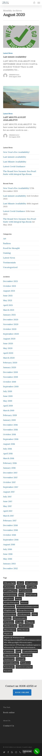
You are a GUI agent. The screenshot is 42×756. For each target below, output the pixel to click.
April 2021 (8, 305)
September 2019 (10, 386)
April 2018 (8, 453)
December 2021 (10, 281)
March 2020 (9, 358)
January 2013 (9, 563)
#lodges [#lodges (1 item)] (19, 622)
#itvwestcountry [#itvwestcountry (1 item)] (19, 618)
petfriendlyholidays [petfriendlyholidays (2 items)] (11, 663)
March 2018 (8, 458)
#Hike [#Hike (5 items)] (34, 614)
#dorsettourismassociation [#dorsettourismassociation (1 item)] (27, 606)
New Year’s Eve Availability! (16, 152)
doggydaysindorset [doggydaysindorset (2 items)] (11, 655)
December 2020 (10, 319)
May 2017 (7, 506)
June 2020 (8, 343)
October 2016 (9, 535)
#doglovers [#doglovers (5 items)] (8, 599)
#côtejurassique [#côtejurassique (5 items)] (10, 595)
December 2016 (10, 525)
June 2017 (7, 501)
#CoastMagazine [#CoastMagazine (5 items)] (10, 591)
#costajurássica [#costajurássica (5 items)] (25, 591)
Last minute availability (14, 157)
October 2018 (9, 434)
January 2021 (9, 314)
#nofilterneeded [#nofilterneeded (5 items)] (10, 626)
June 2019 (8, 396)
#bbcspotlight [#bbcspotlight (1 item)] (9, 583)
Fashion (7, 243)
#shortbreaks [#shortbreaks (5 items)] (23, 630)
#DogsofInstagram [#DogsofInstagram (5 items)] (11, 603)
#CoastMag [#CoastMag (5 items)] (31, 587)
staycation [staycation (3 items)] (8, 671)
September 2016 (10, 539)
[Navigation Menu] (39, 3)
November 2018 (10, 429)
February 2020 (10, 362)
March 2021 (8, 310)
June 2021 (7, 295)
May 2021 (7, 300)
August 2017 (9, 492)
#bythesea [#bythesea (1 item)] (20, 587)
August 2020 (9, 338)
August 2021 (9, 291)
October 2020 (9, 329)
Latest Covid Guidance (14, 166)
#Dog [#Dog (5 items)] (21, 595)
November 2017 (10, 477)
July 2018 (7, 448)
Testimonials (9, 262)
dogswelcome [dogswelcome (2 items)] (26, 655)
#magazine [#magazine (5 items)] (29, 622)
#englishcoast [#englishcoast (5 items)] (9, 610)
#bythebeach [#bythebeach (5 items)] (9, 587)
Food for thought (11, 248)
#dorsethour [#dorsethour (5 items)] (9, 606)
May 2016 (7, 559)
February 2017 (9, 520)
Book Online (22, 692)
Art (4, 238)
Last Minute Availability (14, 161)
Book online (9, 712)
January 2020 (9, 367)
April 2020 (8, 353)
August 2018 (9, 444)
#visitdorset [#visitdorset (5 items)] (9, 651)
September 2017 (10, 487)
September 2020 (11, 334)
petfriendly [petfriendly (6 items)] (20, 659)
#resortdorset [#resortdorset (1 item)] (9, 630)
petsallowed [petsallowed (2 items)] (25, 663)
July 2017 (7, 496)
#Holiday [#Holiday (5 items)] (7, 618)
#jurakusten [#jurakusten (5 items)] (8, 622)
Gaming (7, 253)
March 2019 (8, 410)
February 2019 (10, 415)
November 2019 (10, 377)
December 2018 (10, 425)
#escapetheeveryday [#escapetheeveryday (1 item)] (25, 610)
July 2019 (7, 391)
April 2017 (7, 511)
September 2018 (10, 439)
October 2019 (9, 381)
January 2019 (9, 420)
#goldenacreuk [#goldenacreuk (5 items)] (24, 614)
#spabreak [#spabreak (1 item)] (8, 634)
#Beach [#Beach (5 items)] (20, 583)
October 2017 (9, 482)
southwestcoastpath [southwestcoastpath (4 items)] (24, 667)
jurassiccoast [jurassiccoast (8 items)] (9, 659)
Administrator (14, 75)
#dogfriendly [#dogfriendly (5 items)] (31, 595)
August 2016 (9, 544)
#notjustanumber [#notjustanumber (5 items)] (26, 626)
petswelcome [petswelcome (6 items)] (9, 667)
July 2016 (7, 549)
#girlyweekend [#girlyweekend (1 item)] (10, 614)
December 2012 (10, 568)
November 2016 (10, 530)
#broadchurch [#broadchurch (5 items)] (31, 583)
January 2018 (9, 468)
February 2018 (10, 463)
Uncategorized (10, 267)
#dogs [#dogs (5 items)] (18, 599)
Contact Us (8, 725)
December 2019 (10, 372)
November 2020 (10, 324)
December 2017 (10, 472)
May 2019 (7, 401)
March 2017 (8, 515)
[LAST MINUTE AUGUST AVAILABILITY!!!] (21, 97)
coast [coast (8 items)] (18, 651)
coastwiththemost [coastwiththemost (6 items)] (30, 651)
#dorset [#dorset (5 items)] (24, 603)
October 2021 (9, 286)
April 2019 (8, 405)
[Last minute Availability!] (21, 36)
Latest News (8, 53)
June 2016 (8, 554)
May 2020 (7, 348)
